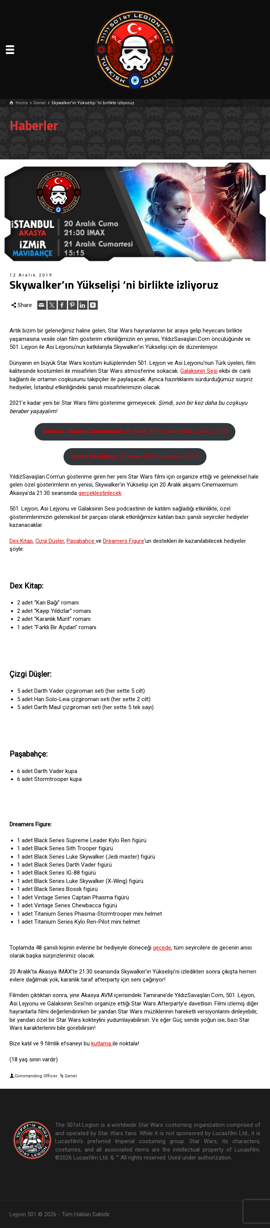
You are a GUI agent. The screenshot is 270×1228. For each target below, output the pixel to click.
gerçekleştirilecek (99, 493)
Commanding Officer (35, 1076)
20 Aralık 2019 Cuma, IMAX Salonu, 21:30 (135, 431)
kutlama (102, 1043)
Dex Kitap (21, 541)
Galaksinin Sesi (199, 370)
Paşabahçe (81, 541)
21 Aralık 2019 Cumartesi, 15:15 (135, 456)
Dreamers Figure (123, 541)
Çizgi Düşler (49, 541)
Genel (71, 1076)
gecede (162, 947)
